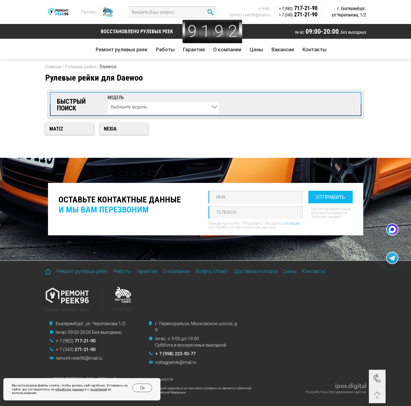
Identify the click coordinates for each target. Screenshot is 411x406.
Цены (256, 49)
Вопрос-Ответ (212, 271)
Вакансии (282, 49)
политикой (98, 389)
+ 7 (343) (75, 349)
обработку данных (69, 389)
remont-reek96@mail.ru (249, 15)
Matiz (56, 129)
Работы (165, 49)
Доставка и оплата (256, 271)
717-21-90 (298, 8)
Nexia (110, 129)
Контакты (314, 49)
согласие (290, 223)
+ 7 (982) (75, 341)
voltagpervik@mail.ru (175, 362)
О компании (227, 49)
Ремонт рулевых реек (122, 49)
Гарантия (194, 49)
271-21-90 (298, 14)
